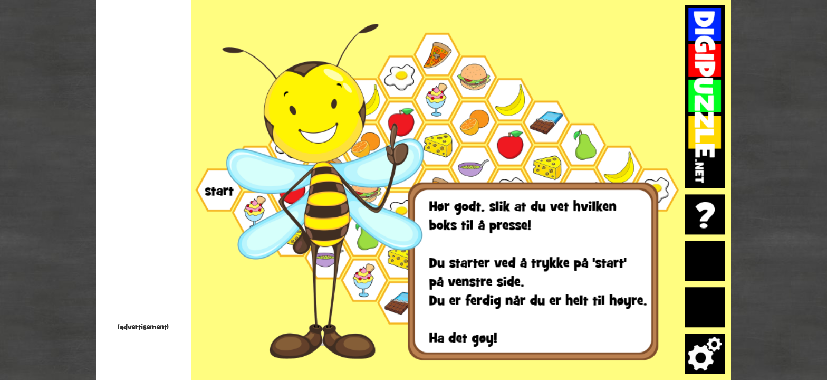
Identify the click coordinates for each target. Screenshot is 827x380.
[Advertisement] (143, 163)
